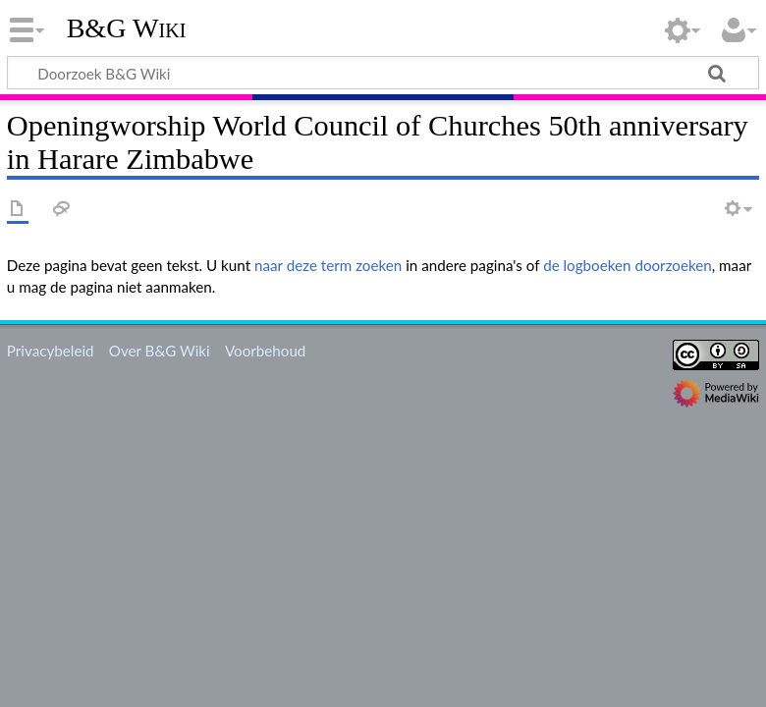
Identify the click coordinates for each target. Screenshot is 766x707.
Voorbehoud (265, 350)
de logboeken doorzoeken (627, 265)
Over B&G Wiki (159, 350)
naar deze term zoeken (328, 265)
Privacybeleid (50, 350)
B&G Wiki (127, 28)
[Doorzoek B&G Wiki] (383, 72)
